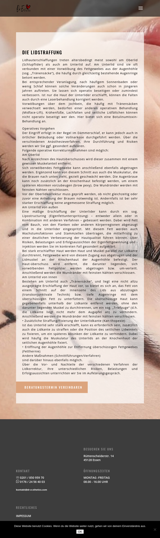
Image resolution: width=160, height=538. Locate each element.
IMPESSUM (23, 516)
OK (80, 531)
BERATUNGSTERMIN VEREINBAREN (53, 387)
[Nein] (155, 529)
